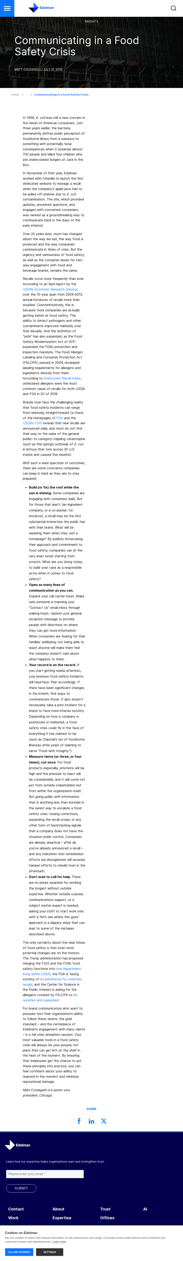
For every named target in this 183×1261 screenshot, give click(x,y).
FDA (59, 418)
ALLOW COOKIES (19, 1252)
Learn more (59, 1242)
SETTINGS (49, 1252)
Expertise (62, 1218)
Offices (107, 1218)
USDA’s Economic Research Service (50, 289)
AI (145, 1209)
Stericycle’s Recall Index (62, 378)
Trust (105, 1209)
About (58, 1209)
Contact (16, 1209)
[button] (174, 9)
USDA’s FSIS (32, 423)
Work (13, 1218)
